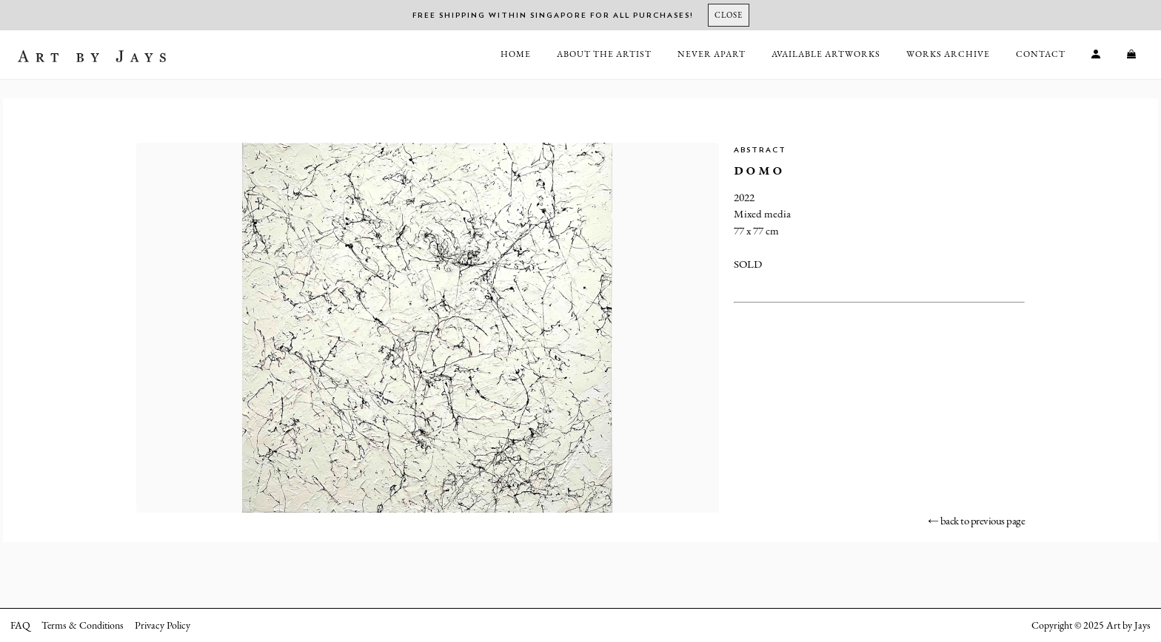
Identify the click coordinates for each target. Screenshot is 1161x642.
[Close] (728, 15)
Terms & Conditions (82, 625)
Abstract (760, 150)
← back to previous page (977, 520)
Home (516, 54)
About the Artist (604, 54)
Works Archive (948, 54)
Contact (1040, 54)
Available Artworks (826, 54)
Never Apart (711, 54)
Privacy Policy (162, 625)
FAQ (20, 625)
